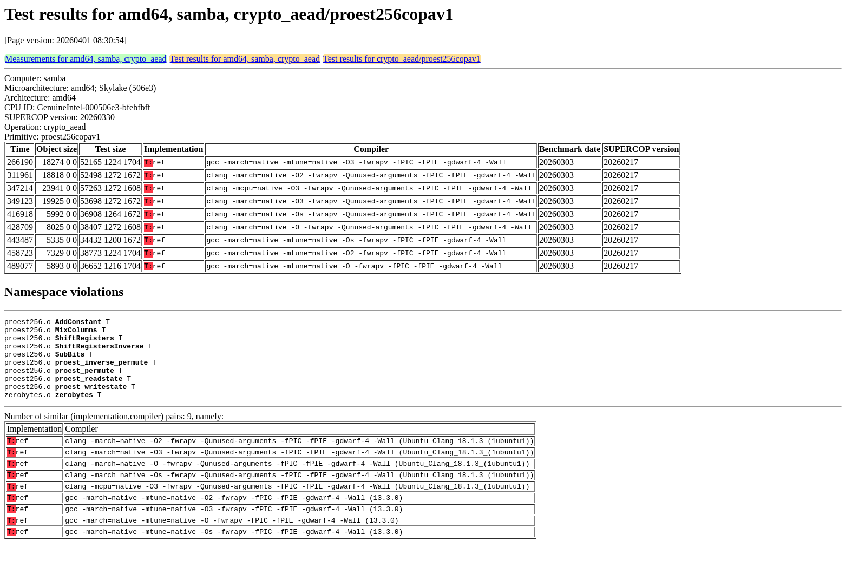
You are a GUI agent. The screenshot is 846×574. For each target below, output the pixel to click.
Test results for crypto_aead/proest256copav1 (402, 58)
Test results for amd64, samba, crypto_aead (245, 58)
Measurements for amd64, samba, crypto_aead (86, 58)
